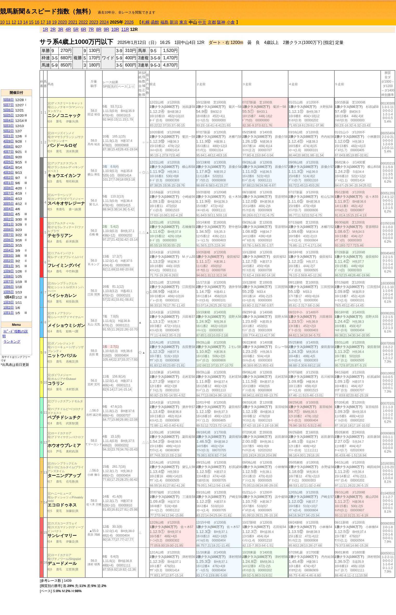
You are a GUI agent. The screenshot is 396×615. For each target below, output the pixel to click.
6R (83, 29)
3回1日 (8, 224)
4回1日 (8, 183)
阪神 (221, 22)
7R (91, 29)
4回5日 (8, 162)
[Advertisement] (16, 57)
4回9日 (8, 141)
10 (2, 22)
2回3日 (8, 255)
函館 (155, 22)
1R (45, 29)
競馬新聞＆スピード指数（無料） (47, 11)
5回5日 (8, 115)
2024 (104, 22)
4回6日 (8, 157)
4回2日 (8, 178)
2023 (93, 22)
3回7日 (8, 193)
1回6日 (8, 287)
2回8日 (8, 230)
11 (8, 22)
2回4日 (8, 250)
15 (31, 22)
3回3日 (8, 214)
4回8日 (8, 146)
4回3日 (8, 172)
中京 (202, 22)
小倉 (231, 22)
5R (75, 29)
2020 (62, 22)
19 (54, 22)
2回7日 (8, 235)
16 (37, 22)
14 (25, 22)
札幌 (145, 22)
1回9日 (8, 271)
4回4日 (8, 167)
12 (14, 22)
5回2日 (8, 131)
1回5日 (8, 292)
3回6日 (8, 198)
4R (68, 29)
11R (125, 29)
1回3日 (8, 302)
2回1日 (8, 266)
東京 (183, 22)
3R (60, 29)
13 (19, 22)
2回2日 (8, 261)
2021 (73, 22)
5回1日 (8, 136)
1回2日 (8, 307)
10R (115, 29)
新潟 (174, 22)
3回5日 (8, 204)
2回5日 (8, 245)
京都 (212, 22)
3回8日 (8, 188)
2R (53, 29)
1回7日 (8, 281)
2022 (83, 22)
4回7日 (8, 152)
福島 (164, 22)
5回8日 (8, 100)
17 (43, 22)
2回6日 (8, 240)
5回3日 (8, 126)
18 (48, 22)
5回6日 (8, 110)
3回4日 (8, 209)
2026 (129, 22)
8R (98, 29)
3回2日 (8, 219)
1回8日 (8, 276)
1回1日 (8, 313)
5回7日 (8, 105)
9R (106, 29)
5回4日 (8, 120)
